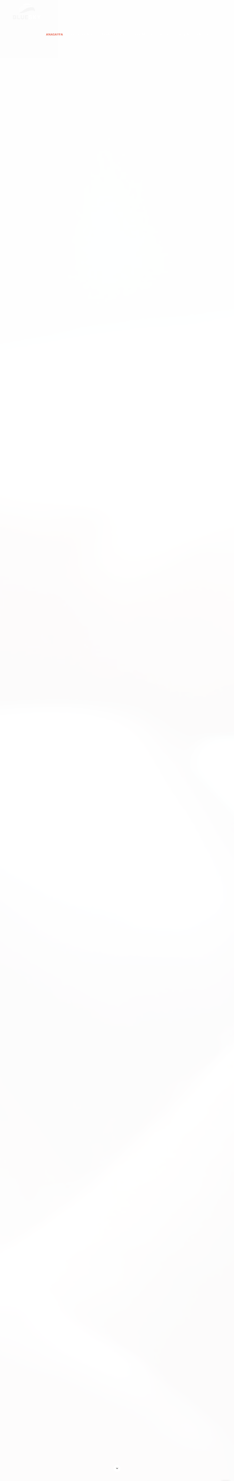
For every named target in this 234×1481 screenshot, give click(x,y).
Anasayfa (54, 34)
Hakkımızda (142, 34)
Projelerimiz (81, 34)
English (204, 34)
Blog (164, 34)
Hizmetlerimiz (112, 34)
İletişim (183, 34)
